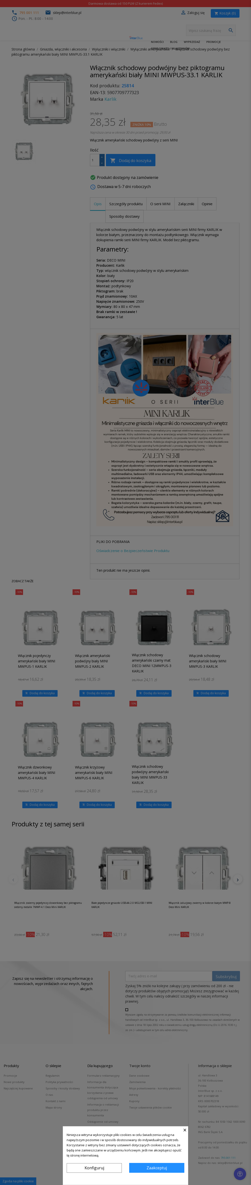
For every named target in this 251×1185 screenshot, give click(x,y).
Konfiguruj (94, 1168)
